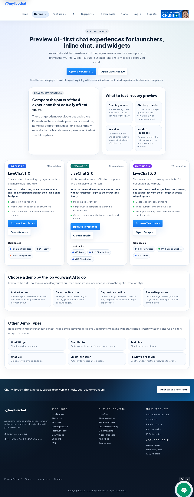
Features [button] (58, 13)
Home (24, 13)
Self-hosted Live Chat (157, 414)
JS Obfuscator (153, 434)
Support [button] (86, 13)
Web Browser (153, 445)
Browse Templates (23, 223)
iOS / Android (153, 453)
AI (74, 13)
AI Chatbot (58, 418)
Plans (124, 13)
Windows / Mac (154, 449)
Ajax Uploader (153, 429)
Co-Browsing (106, 430)
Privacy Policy (11, 479)
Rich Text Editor (154, 424)
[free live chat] (27, 4)
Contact (58, 479)
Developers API (60, 426)
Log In (137, 13)
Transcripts (105, 442)
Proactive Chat (107, 422)
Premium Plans (59, 430)
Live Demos (58, 414)
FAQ (54, 442)
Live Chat (104, 414)
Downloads (108, 13)
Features (56, 422)
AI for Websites (107, 418)
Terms (28, 479)
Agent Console (107, 434)
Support (56, 438)
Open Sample (19, 232)
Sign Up (151, 13)
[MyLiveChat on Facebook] (181, 479)
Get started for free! (173, 389)
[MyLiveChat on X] (188, 479)
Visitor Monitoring (108, 426)
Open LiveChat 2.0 (113, 71)
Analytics (104, 438)
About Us (43, 479)
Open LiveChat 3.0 (81, 71)
